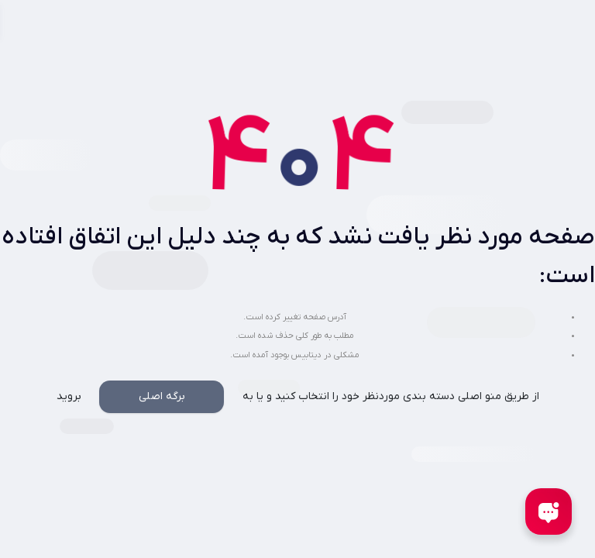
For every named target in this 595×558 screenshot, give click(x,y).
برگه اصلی (162, 396)
